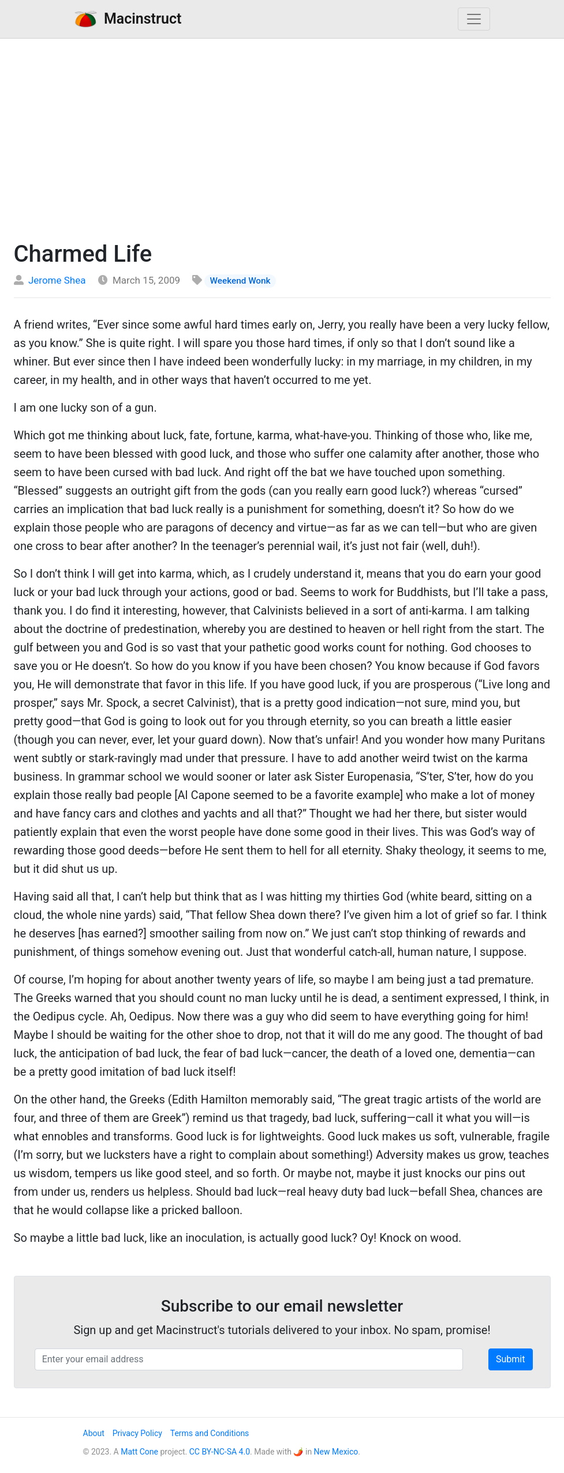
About (93, 1433)
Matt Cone (139, 1451)
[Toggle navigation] (474, 19)
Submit (510, 1359)
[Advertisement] (282, 136)
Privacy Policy (137, 1433)
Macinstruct (128, 18)
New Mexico (336, 1451)
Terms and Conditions (209, 1433)
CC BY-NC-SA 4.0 (219, 1451)
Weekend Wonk (240, 281)
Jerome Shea (57, 280)
